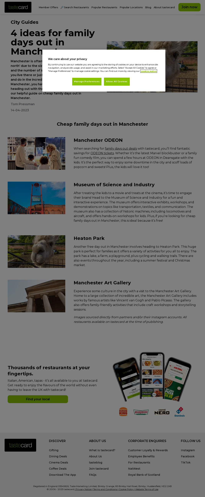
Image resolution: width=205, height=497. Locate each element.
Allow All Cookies (116, 81)
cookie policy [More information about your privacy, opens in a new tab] (149, 71)
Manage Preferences (87, 81)
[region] (103, 71)
